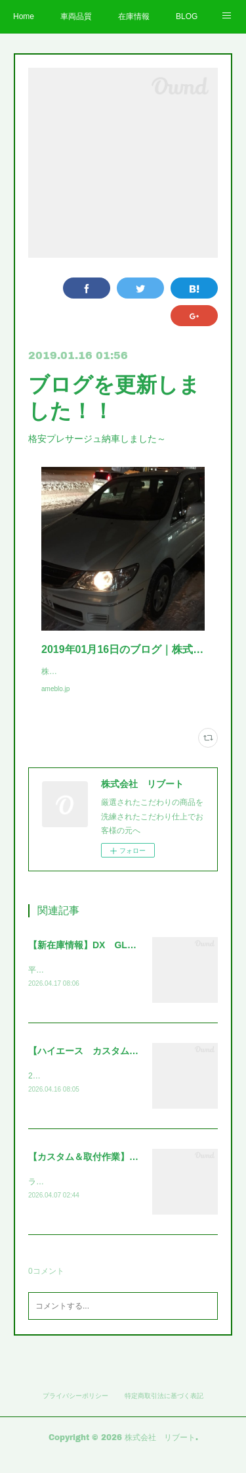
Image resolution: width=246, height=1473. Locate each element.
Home (23, 16)
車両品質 (76, 16)
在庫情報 (134, 16)
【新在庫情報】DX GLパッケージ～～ (110, 958)
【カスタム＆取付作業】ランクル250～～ (113, 1172)
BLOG (186, 16)
